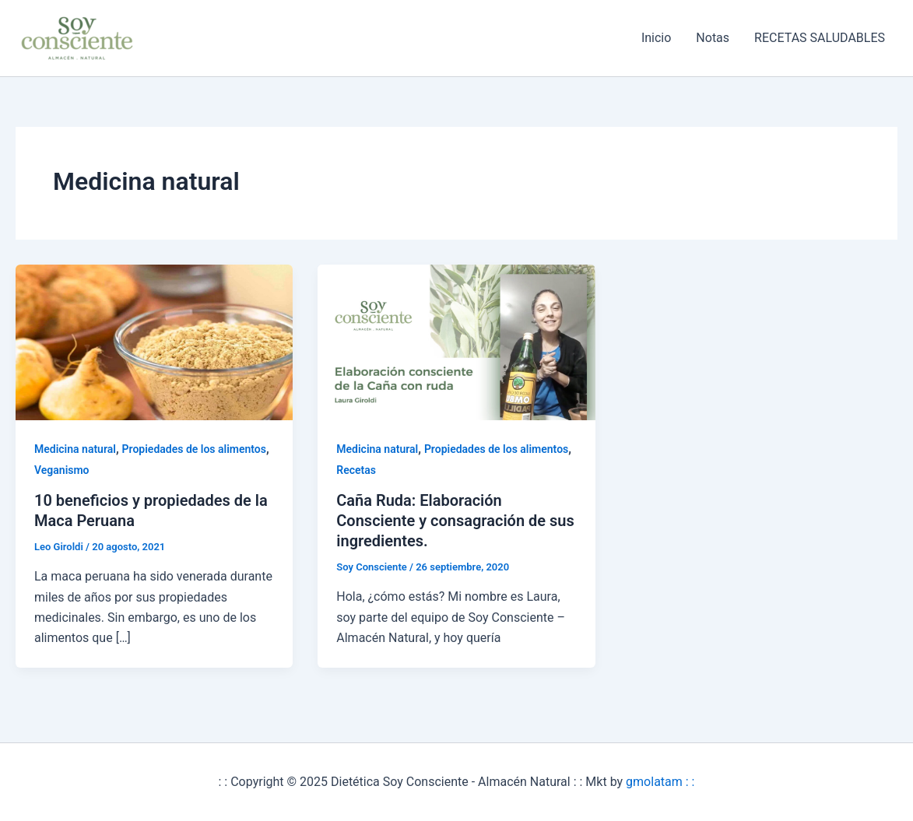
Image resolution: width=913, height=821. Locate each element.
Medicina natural (75, 449)
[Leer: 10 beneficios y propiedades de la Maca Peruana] (154, 341)
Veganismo (62, 470)
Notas (712, 37)
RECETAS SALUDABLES (819, 37)
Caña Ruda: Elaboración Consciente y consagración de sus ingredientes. (455, 520)
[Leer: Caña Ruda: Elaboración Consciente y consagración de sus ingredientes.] (456, 341)
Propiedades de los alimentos (194, 449)
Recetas (356, 470)
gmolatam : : (660, 781)
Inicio (656, 37)
